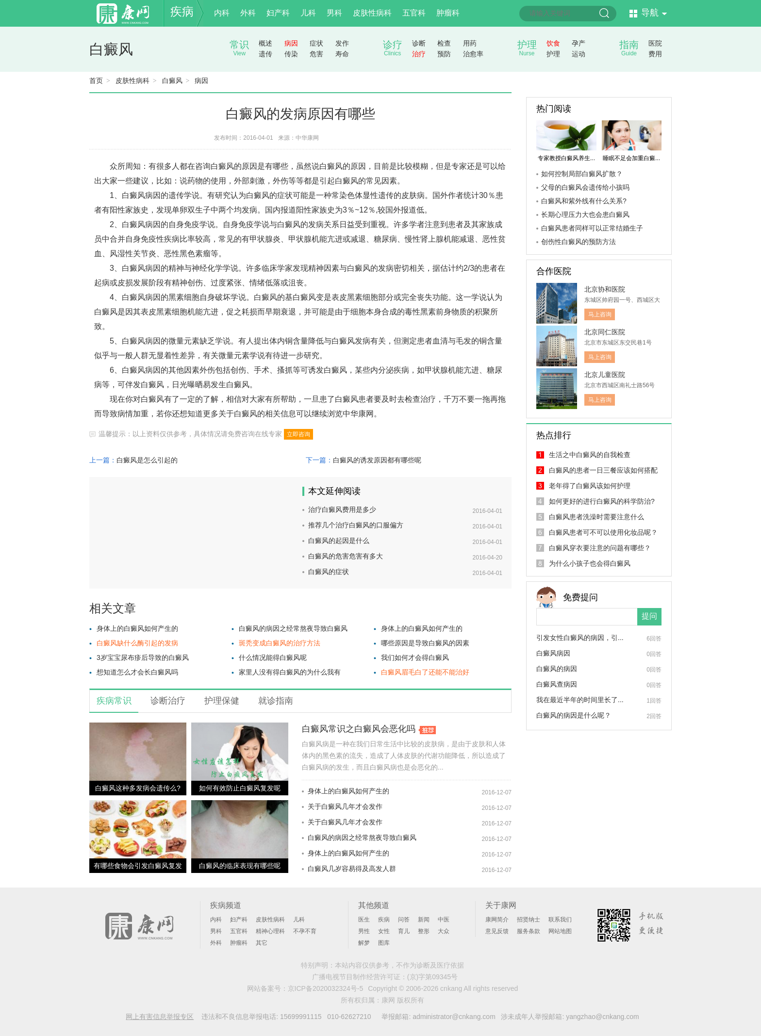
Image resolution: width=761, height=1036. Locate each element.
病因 (291, 43)
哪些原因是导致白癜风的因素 (425, 643)
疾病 (182, 11)
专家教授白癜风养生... (566, 158)
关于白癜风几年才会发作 (345, 806)
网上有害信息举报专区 (160, 1016)
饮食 (553, 43)
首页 (96, 80)
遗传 (265, 54)
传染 (291, 54)
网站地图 (560, 931)
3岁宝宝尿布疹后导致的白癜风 (143, 657)
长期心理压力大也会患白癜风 (585, 214)
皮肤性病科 (372, 13)
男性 (364, 931)
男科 (334, 13)
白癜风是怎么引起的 (147, 460)
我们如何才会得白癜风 (415, 657)
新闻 (424, 919)
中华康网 (307, 137)
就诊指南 (275, 701)
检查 (444, 43)
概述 (265, 43)
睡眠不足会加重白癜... (631, 158)
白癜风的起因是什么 (338, 540)
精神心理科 (270, 931)
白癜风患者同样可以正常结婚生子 (592, 228)
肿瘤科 (448, 13)
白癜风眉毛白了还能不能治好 (425, 672)
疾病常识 (114, 701)
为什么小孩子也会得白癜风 (589, 563)
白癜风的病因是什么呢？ (573, 715)
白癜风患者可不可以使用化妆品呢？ (603, 532)
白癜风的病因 (556, 669)
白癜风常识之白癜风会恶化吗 (358, 729)
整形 (424, 931)
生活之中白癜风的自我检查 (589, 455)
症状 (316, 43)
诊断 (419, 43)
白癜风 (111, 49)
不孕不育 (304, 931)
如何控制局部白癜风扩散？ (582, 174)
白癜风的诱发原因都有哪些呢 (377, 460)
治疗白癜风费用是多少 (342, 509)
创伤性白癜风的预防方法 (578, 242)
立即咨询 (298, 434)
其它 (261, 942)
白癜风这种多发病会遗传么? (138, 788)
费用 (655, 54)
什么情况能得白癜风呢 (273, 657)
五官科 (414, 13)
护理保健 (221, 701)
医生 (364, 919)
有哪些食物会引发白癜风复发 (138, 866)
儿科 (308, 13)
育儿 (404, 931)
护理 (553, 54)
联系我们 (560, 919)
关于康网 (500, 905)
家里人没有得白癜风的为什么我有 (290, 672)
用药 (470, 43)
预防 (444, 54)
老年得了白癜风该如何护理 (589, 486)
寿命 (342, 54)
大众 (443, 931)
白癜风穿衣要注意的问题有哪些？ (600, 548)
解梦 (364, 942)
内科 (222, 13)
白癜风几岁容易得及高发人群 (352, 868)
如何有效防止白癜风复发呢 (240, 788)
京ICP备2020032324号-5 (326, 988)
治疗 (419, 54)
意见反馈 (497, 931)
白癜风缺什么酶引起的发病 (137, 643)
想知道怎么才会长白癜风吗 (137, 672)
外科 (248, 13)
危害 (316, 54)
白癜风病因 (553, 653)
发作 (342, 43)
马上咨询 (600, 314)
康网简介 (497, 919)
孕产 (578, 43)
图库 (384, 942)
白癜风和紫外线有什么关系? (584, 201)
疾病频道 (225, 905)
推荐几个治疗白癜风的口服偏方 (355, 525)
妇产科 (278, 13)
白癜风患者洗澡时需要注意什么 (596, 517)
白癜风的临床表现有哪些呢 (240, 866)
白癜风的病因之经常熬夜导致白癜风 (293, 628)
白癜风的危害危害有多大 (345, 556)
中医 (443, 919)
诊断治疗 (167, 701)
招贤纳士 (528, 919)
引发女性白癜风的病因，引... (580, 637)
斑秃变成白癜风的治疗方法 (279, 643)
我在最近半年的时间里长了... (580, 700)
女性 (384, 931)
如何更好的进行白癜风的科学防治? (602, 501)
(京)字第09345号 (432, 977)
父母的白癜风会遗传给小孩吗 (585, 187)
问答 (404, 919)
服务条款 (528, 931)
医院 (655, 43)
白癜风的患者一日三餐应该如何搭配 (603, 470)
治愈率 (473, 54)
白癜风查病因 (556, 684)
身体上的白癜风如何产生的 (137, 628)
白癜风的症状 (328, 572)
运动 (578, 54)
